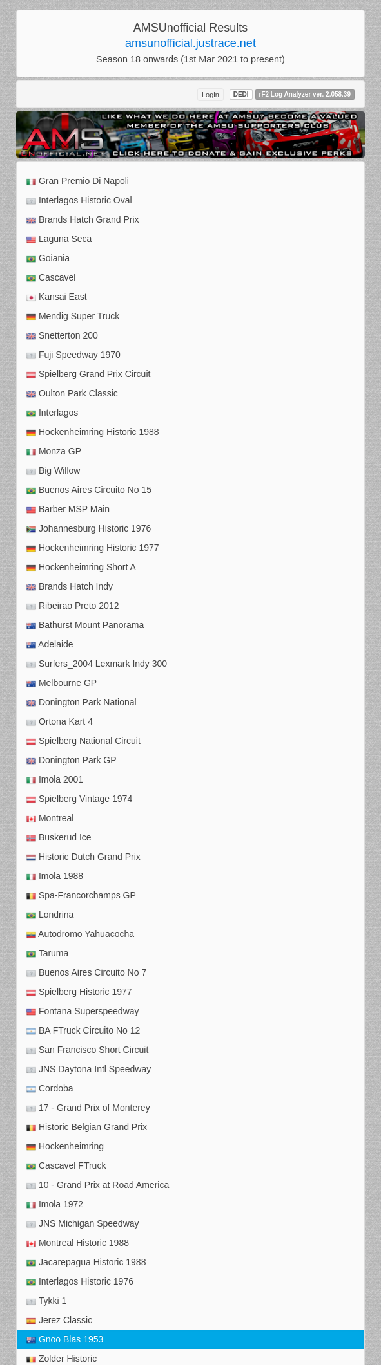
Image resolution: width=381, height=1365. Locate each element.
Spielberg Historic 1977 (79, 992)
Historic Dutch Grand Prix (83, 856)
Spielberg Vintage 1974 (79, 799)
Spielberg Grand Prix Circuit (88, 374)
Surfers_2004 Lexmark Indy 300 (96, 663)
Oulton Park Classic (72, 393)
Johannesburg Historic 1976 (88, 528)
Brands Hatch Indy (69, 586)
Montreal (49, 818)
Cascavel (50, 277)
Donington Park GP (71, 760)
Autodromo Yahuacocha (80, 934)
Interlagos (52, 412)
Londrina (49, 914)
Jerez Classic (59, 1320)
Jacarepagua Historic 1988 (86, 1262)
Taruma (47, 953)
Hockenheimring (65, 1146)
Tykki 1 (46, 1300)
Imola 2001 (54, 779)
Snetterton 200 (62, 335)
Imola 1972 (54, 1204)
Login (210, 94)
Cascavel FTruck (66, 1165)
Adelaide (49, 644)
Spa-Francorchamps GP (81, 895)
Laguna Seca (59, 239)
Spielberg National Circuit (83, 741)
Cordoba (49, 1088)
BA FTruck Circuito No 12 (83, 1030)
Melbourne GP (61, 683)
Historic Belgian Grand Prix (86, 1127)
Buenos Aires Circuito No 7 (86, 972)
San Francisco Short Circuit (87, 1050)
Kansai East (56, 297)
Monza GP (53, 451)
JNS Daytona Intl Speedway (88, 1069)
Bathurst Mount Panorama (85, 625)
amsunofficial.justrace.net (190, 43)
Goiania (48, 258)
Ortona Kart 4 (59, 721)
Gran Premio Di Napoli (77, 181)
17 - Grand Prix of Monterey (88, 1107)
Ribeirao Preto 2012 (72, 605)
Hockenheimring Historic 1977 (92, 548)
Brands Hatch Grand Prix (82, 219)
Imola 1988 (54, 876)
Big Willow (53, 470)
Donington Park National (81, 702)
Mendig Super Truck (72, 316)
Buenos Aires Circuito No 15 (88, 490)
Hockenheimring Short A (81, 567)
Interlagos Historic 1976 (79, 1281)
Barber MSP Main (68, 509)
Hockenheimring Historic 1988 (92, 432)
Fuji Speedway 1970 (73, 354)
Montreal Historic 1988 (77, 1243)
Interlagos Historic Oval (79, 200)
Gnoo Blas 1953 (64, 1339)
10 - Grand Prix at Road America (97, 1185)
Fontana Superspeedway (82, 1011)
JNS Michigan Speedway (82, 1223)
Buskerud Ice (59, 837)
